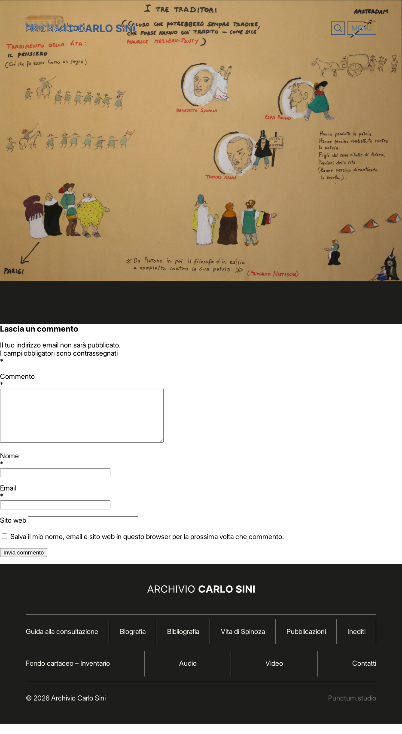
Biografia (133, 641)
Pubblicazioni (306, 641)
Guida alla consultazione (62, 641)
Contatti (364, 673)
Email (201, 502)
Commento (201, 380)
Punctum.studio (352, 708)
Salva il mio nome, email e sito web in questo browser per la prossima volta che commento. (147, 546)
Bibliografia (183, 641)
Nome (201, 470)
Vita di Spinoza (243, 641)
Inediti (356, 641)
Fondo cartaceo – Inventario (68, 673)
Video (274, 673)
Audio (188, 673)
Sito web (13, 530)
